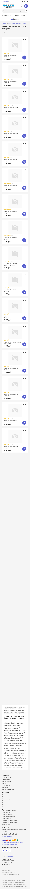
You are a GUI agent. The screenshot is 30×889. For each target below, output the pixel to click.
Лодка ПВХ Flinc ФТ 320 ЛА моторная (11, 134)
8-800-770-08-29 (21, 6)
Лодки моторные (6, 777)
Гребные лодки (6, 779)
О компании (5, 796)
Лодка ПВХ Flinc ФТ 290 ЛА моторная (11, 108)
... (28, 15)
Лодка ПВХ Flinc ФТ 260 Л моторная (10, 238)
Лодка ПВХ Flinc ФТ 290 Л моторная (10, 56)
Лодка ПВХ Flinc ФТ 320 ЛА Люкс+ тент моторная (12, 342)
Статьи (4, 800)
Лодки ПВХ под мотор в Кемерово (17, 23)
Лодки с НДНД (6, 785)
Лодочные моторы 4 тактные (9, 822)
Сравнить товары (6, 795)
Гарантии (4, 806)
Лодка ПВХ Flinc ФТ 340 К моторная (10, 186)
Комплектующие (6, 781)
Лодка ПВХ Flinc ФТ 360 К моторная (10, 212)
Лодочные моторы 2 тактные (9, 820)
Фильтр (7, 33)
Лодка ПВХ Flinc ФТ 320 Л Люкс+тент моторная (10, 264)
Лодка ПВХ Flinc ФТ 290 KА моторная (11, 369)
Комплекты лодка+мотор (8, 789)
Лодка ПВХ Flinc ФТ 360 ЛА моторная (11, 447)
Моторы (4, 783)
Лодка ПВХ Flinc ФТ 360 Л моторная (10, 421)
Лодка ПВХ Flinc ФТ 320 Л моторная (10, 82)
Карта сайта (5, 787)
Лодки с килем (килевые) (8, 816)
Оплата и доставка (7, 15)
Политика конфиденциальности (10, 874)
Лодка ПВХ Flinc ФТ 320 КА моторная (11, 395)
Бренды (23, 15)
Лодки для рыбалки (7, 814)
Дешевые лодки (6, 824)
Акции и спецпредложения (9, 798)
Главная (4, 23)
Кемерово (5, 1)
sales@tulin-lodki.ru (11, 856)
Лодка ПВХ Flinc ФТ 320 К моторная (10, 160)
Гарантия (16, 15)
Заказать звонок (7, 836)
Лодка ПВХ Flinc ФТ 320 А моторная (10, 316)
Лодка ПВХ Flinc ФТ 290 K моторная (10, 290)
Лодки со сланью (6, 818)
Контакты (4, 802)
